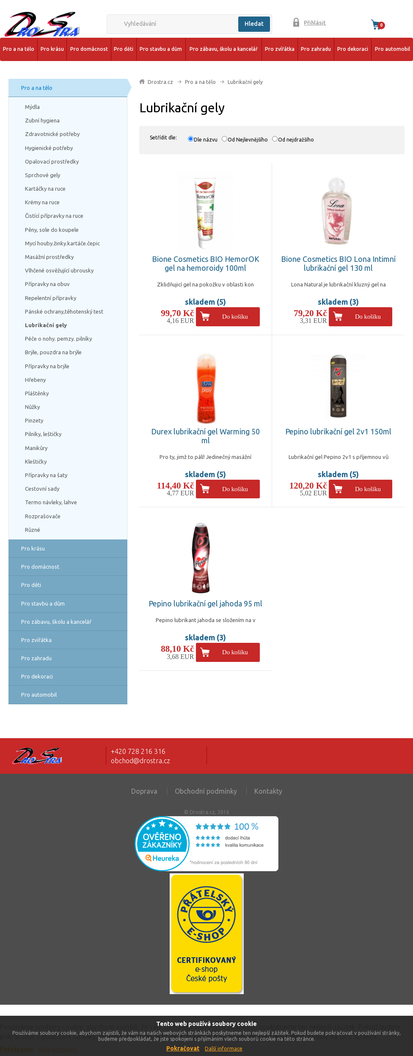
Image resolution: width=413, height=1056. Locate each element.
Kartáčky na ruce (45, 189)
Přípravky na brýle (47, 366)
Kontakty (268, 791)
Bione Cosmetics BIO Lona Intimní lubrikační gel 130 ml (338, 263)
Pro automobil (392, 49)
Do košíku (235, 316)
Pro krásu (52, 49)
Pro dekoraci (352, 49)
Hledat (254, 23)
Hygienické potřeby (49, 148)
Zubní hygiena (42, 120)
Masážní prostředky (49, 257)
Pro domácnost (89, 49)
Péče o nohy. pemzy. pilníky (58, 339)
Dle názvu (206, 139)
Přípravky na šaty (46, 475)
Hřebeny (35, 380)
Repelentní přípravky (50, 298)
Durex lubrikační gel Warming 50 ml (205, 436)
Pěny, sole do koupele (52, 230)
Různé (32, 530)
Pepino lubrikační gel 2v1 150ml (338, 431)
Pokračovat (182, 1048)
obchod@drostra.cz (140, 760)
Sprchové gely (42, 175)
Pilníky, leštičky (43, 434)
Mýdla (32, 107)
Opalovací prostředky (52, 161)
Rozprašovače (43, 516)
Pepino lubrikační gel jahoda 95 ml (205, 603)
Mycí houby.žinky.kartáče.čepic (62, 243)
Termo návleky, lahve (51, 502)
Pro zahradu (316, 49)
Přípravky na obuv (47, 284)
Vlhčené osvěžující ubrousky (59, 270)
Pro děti (123, 49)
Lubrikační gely (46, 325)
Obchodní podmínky (206, 791)
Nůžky (32, 407)
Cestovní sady (42, 489)
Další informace (223, 1048)
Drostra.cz (160, 82)
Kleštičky (36, 461)
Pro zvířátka (280, 49)
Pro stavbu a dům (161, 49)
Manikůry (36, 448)
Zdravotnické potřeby (52, 134)
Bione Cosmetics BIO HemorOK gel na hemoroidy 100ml (205, 263)
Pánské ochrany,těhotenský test (64, 311)
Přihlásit (315, 22)
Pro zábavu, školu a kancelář (224, 49)
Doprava (144, 791)
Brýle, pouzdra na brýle (53, 352)
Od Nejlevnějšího (248, 139)
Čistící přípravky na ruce (54, 216)
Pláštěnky (37, 393)
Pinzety (34, 420)
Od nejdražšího (296, 139)
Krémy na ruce (42, 202)
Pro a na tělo (18, 49)
